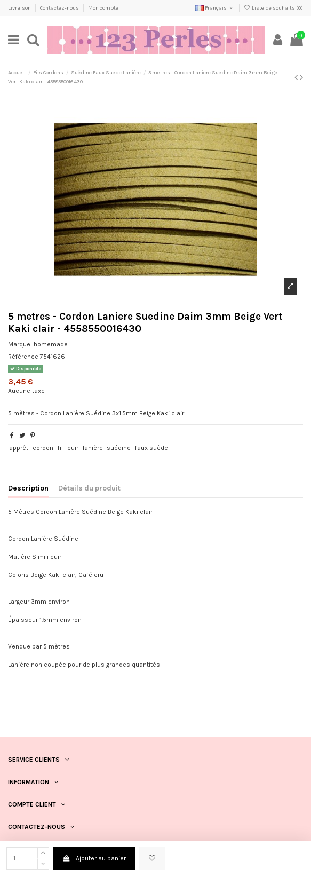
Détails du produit (89, 488)
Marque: (20, 344)
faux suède (151, 448)
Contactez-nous (60, 8)
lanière (93, 448)
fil (60, 448)
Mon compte (103, 8)
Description (28, 488)
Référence (23, 356)
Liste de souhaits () (273, 8)
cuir (72, 448)
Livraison (20, 8)
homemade (51, 344)
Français (215, 8)
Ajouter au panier (93, 858)
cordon (43, 448)
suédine (119, 448)
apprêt (18, 448)
